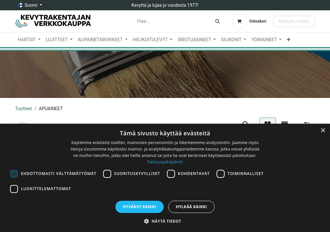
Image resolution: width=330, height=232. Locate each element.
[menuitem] (29, 40)
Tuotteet (23, 108)
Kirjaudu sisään (293, 21)
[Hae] (217, 21)
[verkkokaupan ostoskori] (249, 21)
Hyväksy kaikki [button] (139, 206)
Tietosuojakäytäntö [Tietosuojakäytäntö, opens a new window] (165, 162)
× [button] (322, 130)
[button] (165, 221)
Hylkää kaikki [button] (191, 206)
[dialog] (165, 178)
